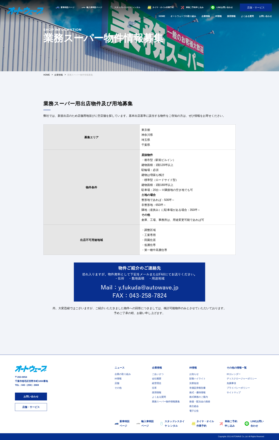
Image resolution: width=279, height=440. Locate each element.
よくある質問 (247, 16)
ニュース (120, 367)
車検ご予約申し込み (195, 7)
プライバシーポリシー (238, 388)
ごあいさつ (158, 374)
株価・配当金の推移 (199, 401)
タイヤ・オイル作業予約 (163, 7)
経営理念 (156, 383)
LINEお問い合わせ (225, 7)
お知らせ (194, 374)
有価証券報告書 (197, 388)
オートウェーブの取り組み (183, 16)
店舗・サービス (256, 7)
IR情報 (218, 16)
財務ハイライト (197, 378)
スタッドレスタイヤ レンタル (127, 7)
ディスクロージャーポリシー (242, 378)
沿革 (154, 388)
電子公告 (194, 411)
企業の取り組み (123, 374)
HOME (162, 16)
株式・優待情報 (197, 392)
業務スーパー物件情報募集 (166, 401)
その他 (118, 388)
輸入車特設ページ (94, 7)
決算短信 (194, 383)
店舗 (117, 383)
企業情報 (205, 16)
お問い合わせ (265, 16)
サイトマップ (234, 392)
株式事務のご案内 (198, 397)
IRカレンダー (234, 374)
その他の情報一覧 (237, 367)
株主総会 (194, 406)
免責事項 (231, 383)
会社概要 (156, 378)
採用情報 (231, 16)
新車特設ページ (67, 7)
